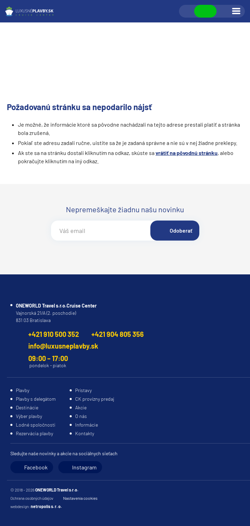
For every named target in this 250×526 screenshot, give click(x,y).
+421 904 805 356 (117, 334)
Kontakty (84, 433)
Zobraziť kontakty (205, 11)
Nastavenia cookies (80, 498)
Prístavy (83, 390)
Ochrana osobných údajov (31, 498)
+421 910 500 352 (53, 334)
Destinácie (27, 407)
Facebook (36, 467)
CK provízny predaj (94, 399)
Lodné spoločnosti (36, 425)
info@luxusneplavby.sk (63, 346)
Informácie (86, 425)
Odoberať (181, 230)
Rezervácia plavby (34, 433)
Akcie (81, 407)
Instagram (84, 467)
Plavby (22, 390)
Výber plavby (29, 416)
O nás (81, 416)
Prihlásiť (224, 11)
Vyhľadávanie (187, 11)
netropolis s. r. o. (46, 506)
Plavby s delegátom (36, 399)
